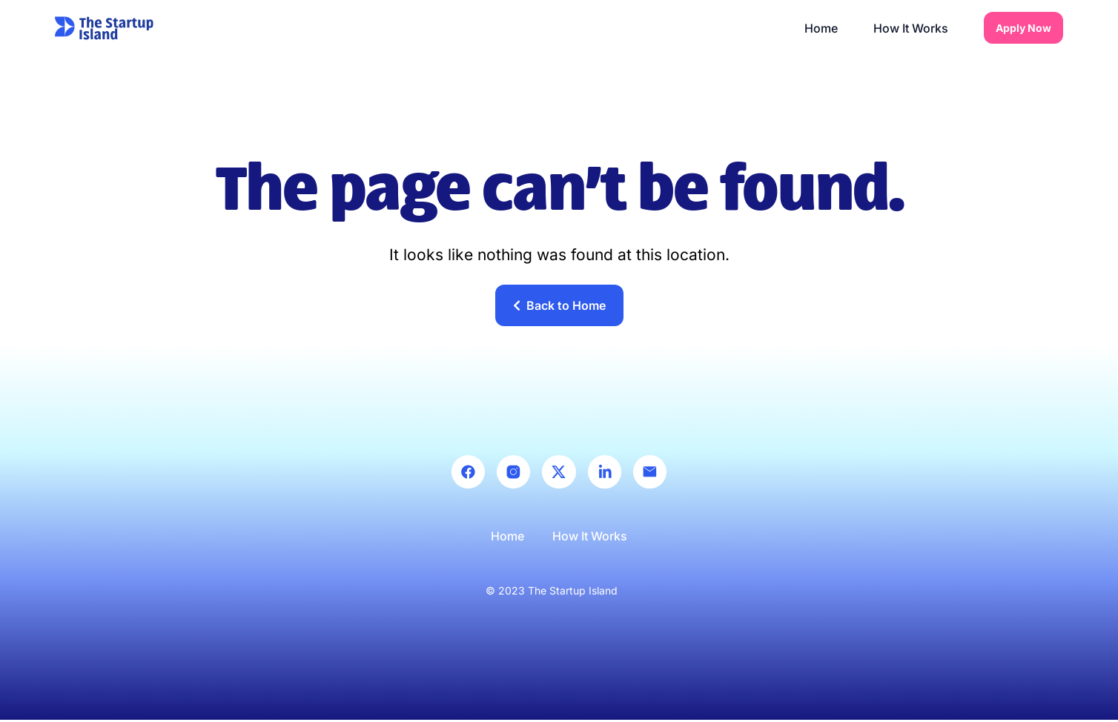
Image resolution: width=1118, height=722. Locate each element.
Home (821, 28)
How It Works (910, 28)
